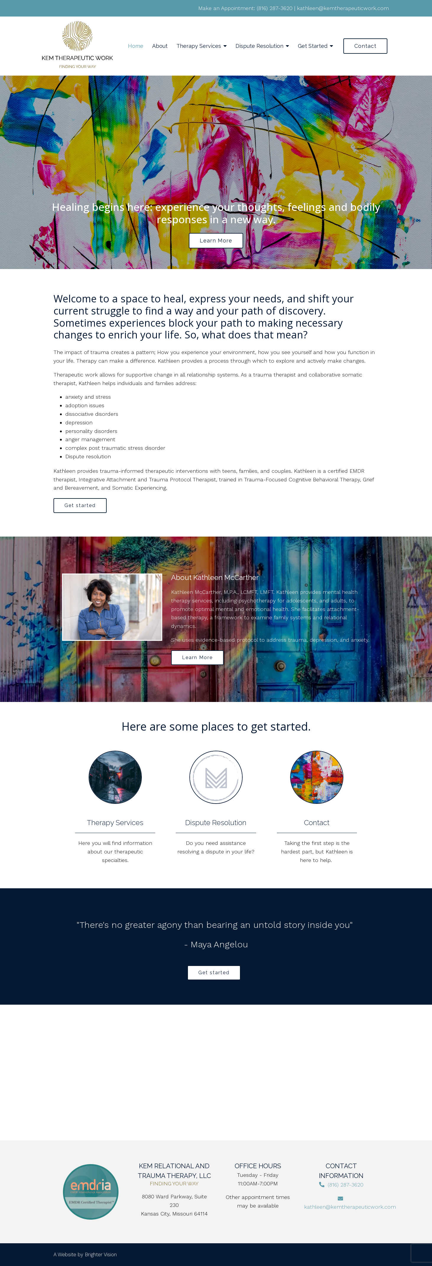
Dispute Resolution (259, 46)
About (160, 46)
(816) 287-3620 (275, 8)
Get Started (312, 46)
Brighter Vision (101, 1254)
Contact (365, 46)
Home (135, 46)
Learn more (216, 240)
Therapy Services (198, 46)
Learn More (197, 657)
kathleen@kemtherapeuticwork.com (343, 8)
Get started (80, 505)
